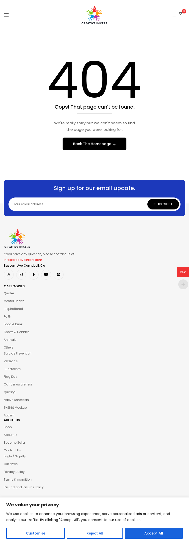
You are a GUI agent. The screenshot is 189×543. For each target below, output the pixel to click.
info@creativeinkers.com (23, 260)
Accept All (153, 533)
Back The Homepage (92, 143)
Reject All (95, 533)
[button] (180, 14)
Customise (35, 533)
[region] (94, 520)
